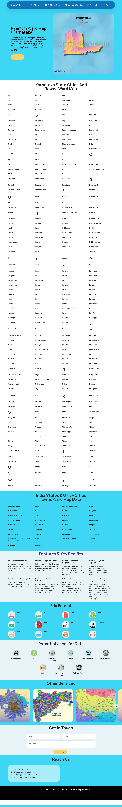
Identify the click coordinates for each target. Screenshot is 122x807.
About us (36, 5)
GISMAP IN (15, 5)
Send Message (60, 753)
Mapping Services (74, 5)
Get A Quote (18, 57)
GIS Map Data (52, 5)
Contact (91, 5)
